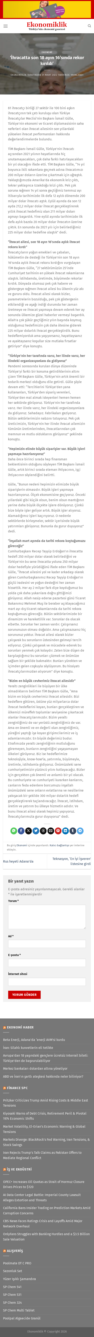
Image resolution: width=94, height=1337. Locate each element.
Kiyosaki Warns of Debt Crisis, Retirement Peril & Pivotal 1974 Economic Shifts (44, 1116)
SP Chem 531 (12, 1295)
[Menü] (5, 26)
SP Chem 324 (12, 1303)
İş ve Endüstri (19, 1169)
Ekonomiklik (19, 75)
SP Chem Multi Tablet (19, 1310)
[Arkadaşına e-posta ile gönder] (50, 830)
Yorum (13, 901)
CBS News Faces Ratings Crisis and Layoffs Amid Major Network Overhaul (42, 1223)
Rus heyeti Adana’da (18, 861)
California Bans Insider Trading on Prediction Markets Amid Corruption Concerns (47, 1210)
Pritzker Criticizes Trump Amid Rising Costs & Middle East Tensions (45, 1103)
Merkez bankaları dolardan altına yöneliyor (35, 1068)
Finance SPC (17, 1088)
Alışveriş (15, 1251)
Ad (10, 936)
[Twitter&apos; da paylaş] (35, 830)
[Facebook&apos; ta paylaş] (21, 830)
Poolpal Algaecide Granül (21, 1318)
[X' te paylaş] (28, 830)
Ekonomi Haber (20, 1027)
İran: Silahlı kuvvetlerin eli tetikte (28, 1048)
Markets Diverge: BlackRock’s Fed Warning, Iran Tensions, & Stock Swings (46, 1142)
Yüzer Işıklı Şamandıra (19, 1279)
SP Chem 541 (12, 1287)
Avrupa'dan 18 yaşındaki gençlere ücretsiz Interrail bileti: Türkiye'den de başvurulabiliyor (45, 1058)
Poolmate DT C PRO (17, 1263)
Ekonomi (47, 52)
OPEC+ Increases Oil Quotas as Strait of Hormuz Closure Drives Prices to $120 (43, 1184)
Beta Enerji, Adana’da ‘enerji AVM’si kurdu (34, 1040)
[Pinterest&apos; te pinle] (58, 830)
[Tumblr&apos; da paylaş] (72, 830)
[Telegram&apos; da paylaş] (80, 830)
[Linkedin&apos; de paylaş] (65, 830)
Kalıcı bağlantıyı (59, 845)
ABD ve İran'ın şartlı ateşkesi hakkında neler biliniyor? (43, 1076)
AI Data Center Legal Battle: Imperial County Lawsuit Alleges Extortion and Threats (42, 1197)
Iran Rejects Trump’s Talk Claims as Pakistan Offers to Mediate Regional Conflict (42, 1155)
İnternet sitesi (17, 974)
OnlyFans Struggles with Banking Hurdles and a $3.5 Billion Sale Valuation (46, 1236)
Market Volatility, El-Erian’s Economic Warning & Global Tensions (44, 1129)
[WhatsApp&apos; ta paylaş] (13, 830)
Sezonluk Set (12, 1271)
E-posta (14, 955)
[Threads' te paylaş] (43, 830)
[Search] (89, 26)
